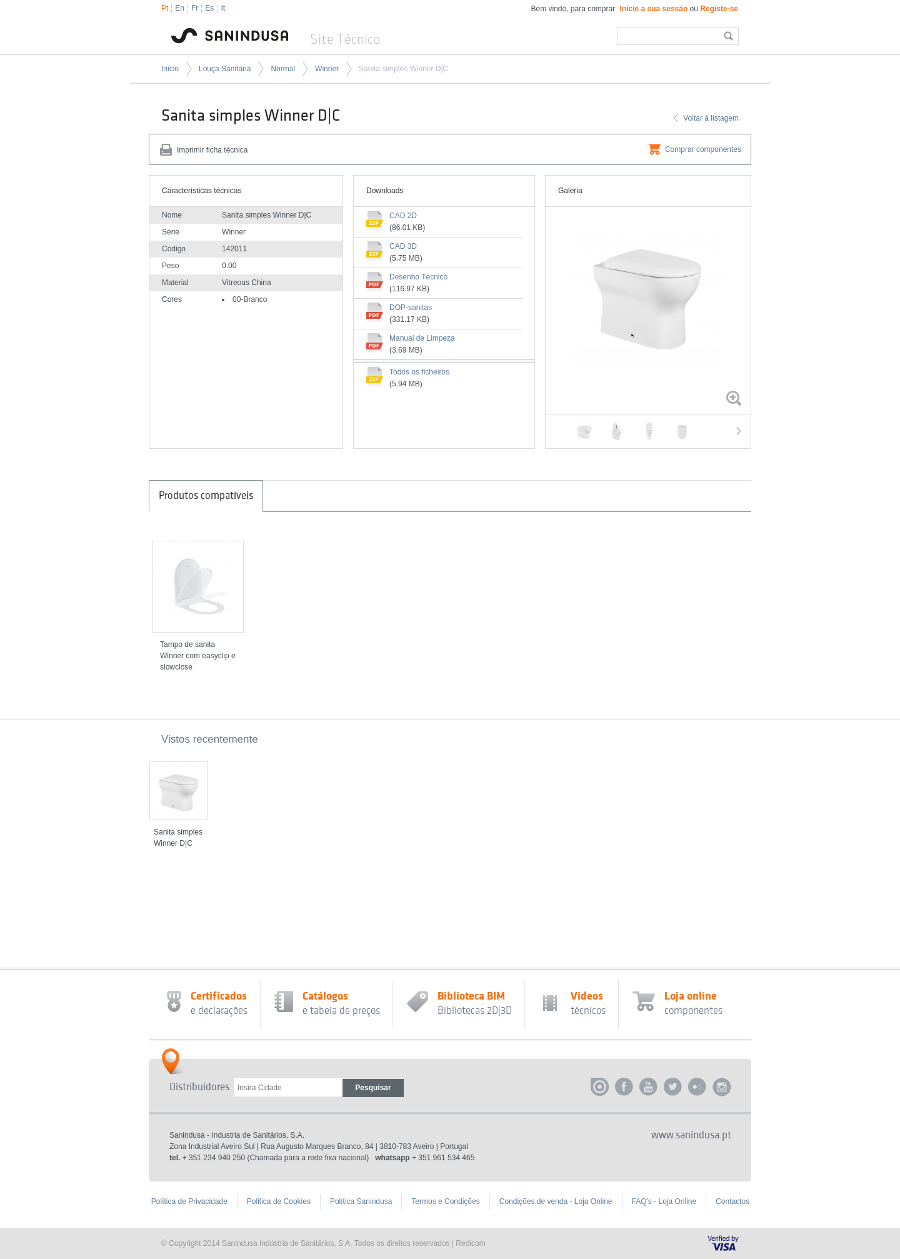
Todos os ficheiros (419, 372)
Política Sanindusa (361, 1201)
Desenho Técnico (418, 277)
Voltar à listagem (711, 118)
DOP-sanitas (410, 307)
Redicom (470, 1243)
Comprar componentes (703, 149)
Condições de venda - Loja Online (555, 1201)
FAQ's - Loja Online (664, 1201)
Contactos (732, 1201)
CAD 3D (403, 246)
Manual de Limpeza (422, 338)
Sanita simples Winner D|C (403, 68)
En (179, 8)
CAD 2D (403, 215)
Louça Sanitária (225, 68)
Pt (164, 8)
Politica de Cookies (279, 1201)
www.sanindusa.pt (691, 1135)
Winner (327, 68)
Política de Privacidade (189, 1201)
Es (209, 8)
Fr (194, 8)
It (223, 8)
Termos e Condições (445, 1201)
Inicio (170, 68)
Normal (283, 68)
